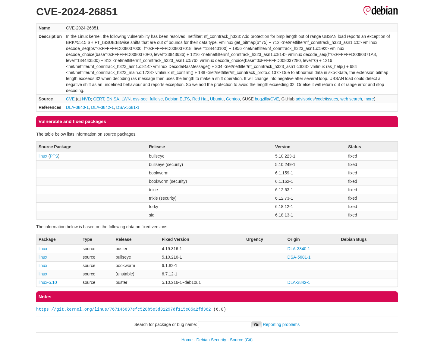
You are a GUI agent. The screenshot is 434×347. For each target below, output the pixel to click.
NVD (86, 99)
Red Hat (200, 99)
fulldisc (156, 99)
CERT (98, 99)
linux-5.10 (48, 282)
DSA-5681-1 (128, 107)
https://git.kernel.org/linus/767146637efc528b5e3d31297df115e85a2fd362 (123, 309)
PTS (54, 156)
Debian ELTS (177, 99)
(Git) (248, 339)
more (369, 99)
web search (351, 99)
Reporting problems (281, 324)
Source (236, 339)
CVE (70, 99)
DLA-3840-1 (77, 107)
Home (187, 339)
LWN (126, 99)
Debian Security (211, 339)
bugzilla (262, 99)
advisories (305, 99)
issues (332, 99)
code (320, 99)
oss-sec (140, 99)
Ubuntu (217, 99)
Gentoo (233, 99)
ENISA (112, 99)
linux (43, 156)
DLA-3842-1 (102, 107)
